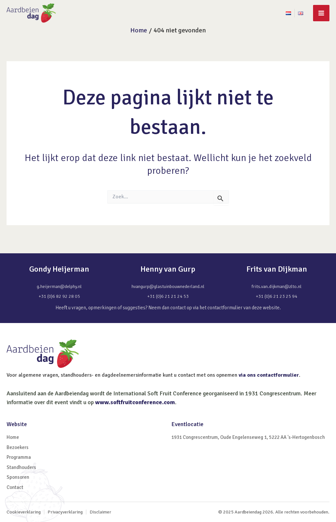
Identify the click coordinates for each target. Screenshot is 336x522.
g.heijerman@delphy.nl (59, 286)
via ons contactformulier (269, 375)
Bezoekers (18, 447)
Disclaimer (100, 512)
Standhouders (21, 467)
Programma (19, 457)
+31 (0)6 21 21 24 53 (168, 296)
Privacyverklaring (65, 512)
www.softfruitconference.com (135, 402)
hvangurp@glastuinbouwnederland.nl (168, 286)
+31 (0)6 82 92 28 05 (59, 296)
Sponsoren (18, 477)
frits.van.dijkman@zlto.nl (277, 286)
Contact (15, 487)
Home (13, 437)
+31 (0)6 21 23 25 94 (276, 296)
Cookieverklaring (24, 512)
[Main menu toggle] (321, 13)
